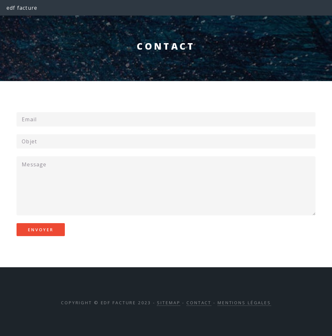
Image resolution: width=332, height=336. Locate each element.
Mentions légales (244, 303)
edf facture (21, 7)
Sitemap (168, 303)
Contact (198, 303)
